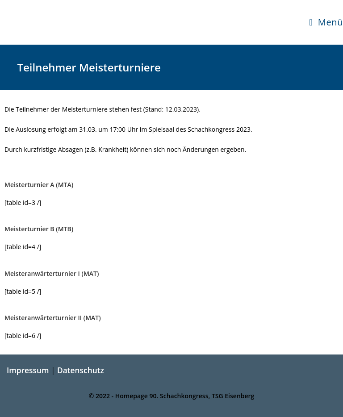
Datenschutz (80, 370)
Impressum (28, 370)
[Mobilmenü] (326, 22)
